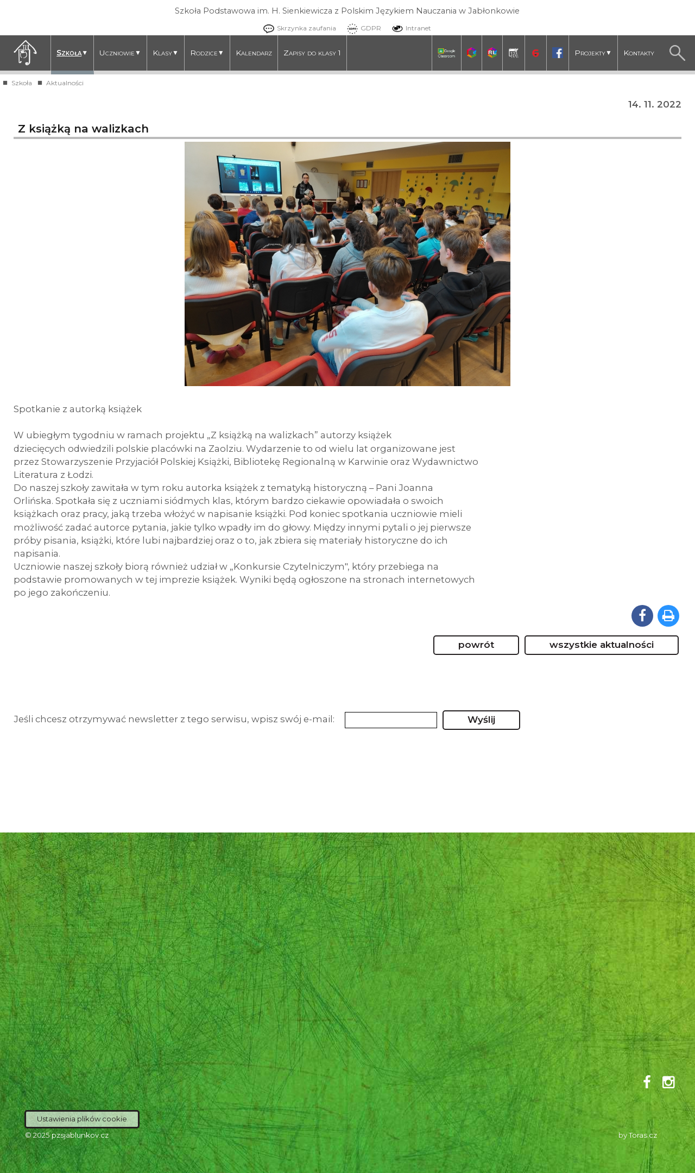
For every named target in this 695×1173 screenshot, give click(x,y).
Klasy (166, 53)
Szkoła (72, 53)
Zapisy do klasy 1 (312, 52)
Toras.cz (643, 1135)
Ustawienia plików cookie (82, 1118)
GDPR (361, 28)
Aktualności (65, 83)
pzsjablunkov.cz (80, 1135)
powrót (476, 644)
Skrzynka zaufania (297, 28)
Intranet (409, 28)
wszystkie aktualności (601, 644)
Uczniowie (120, 53)
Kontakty (638, 52)
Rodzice (207, 53)
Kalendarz (254, 52)
